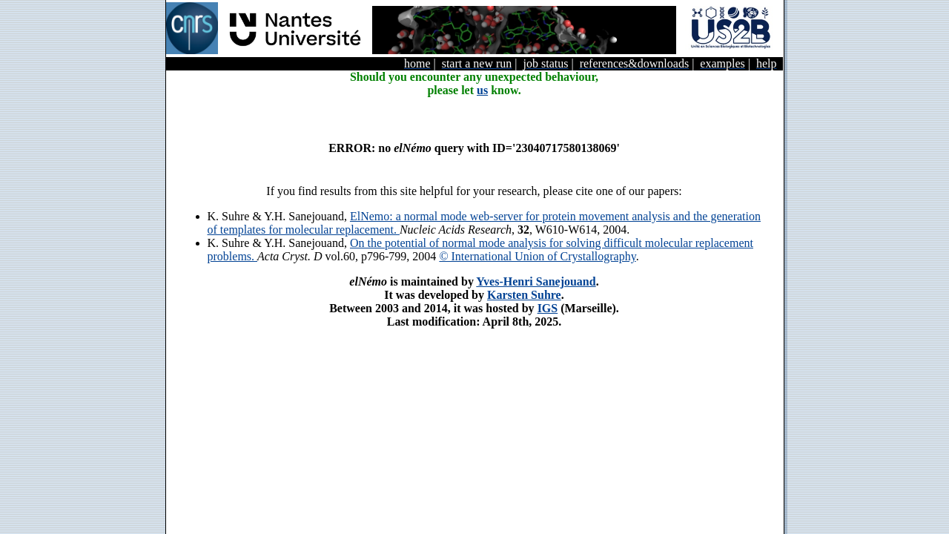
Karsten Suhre (524, 295)
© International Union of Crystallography (537, 256)
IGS (548, 308)
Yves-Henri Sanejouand (535, 281)
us (482, 90)
